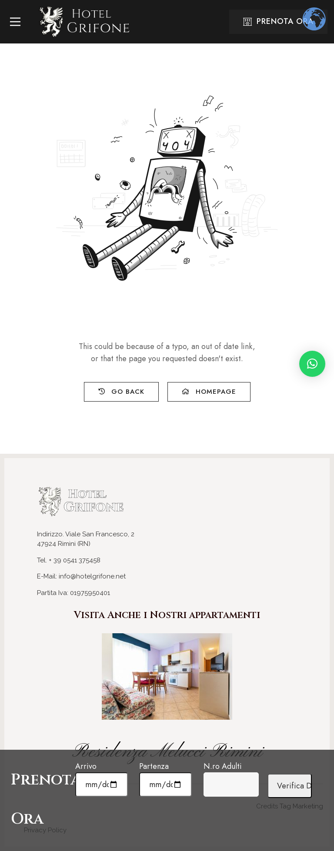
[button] (312, 364)
